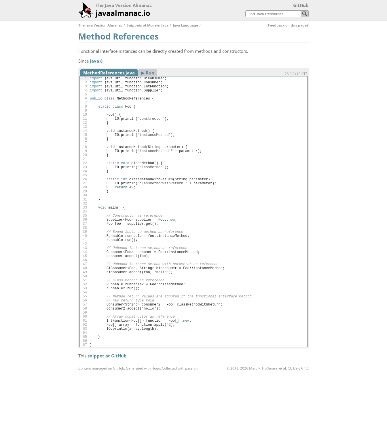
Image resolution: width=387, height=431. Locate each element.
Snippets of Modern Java (147, 25)
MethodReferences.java (109, 73)
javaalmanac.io (123, 13)
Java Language (185, 25)
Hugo (155, 426)
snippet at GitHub (107, 414)
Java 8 (96, 61)
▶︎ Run (147, 73)
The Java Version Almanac (100, 25)
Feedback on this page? (288, 25)
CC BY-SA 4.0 (298, 426)
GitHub (301, 5)
